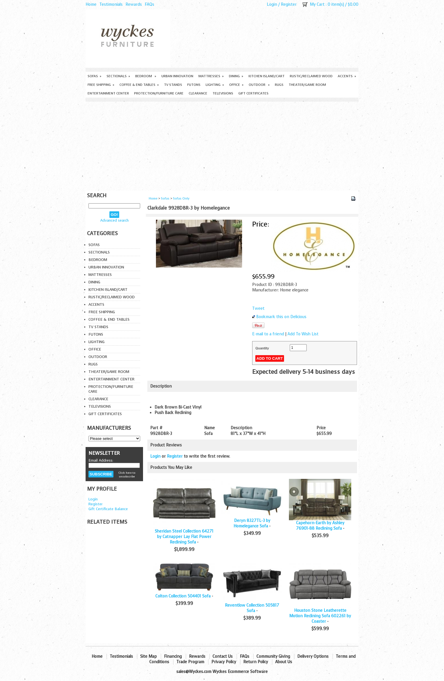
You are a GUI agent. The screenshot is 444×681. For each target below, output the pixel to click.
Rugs (279, 84)
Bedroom (145, 76)
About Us (283, 662)
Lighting (215, 84)
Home (91, 4)
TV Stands (173, 84)
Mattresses (211, 76)
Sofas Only (181, 198)
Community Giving (273, 656)
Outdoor (259, 84)
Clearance (198, 93)
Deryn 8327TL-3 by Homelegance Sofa (251, 523)
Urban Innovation (177, 76)
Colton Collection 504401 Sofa (183, 596)
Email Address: (100, 460)
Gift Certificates (253, 93)
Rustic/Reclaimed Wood (311, 76)
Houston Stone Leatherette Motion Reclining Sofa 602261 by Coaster (320, 616)
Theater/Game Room (307, 84)
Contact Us (223, 656)
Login (272, 4)
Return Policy (255, 662)
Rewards (134, 4)
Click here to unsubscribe (126, 474)
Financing (173, 656)
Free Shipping (101, 84)
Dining (236, 76)
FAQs (149, 4)
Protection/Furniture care (159, 93)
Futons (193, 84)
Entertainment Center (108, 93)
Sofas (94, 76)
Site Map (148, 656)
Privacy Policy (223, 662)
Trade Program (190, 662)
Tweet (258, 308)
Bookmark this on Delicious (281, 317)
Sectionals (118, 76)
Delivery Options (313, 656)
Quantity (262, 348)
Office (236, 84)
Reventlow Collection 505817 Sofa (252, 608)
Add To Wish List (302, 334)
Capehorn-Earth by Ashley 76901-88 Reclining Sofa (320, 525)
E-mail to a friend (268, 334)
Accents (347, 76)
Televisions (223, 93)
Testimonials (111, 4)
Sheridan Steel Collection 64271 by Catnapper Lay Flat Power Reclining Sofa (184, 537)
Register (289, 4)
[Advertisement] (222, 145)
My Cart (317, 4)
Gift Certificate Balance (108, 508)
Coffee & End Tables (139, 84)
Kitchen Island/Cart (266, 76)
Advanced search (114, 220)
